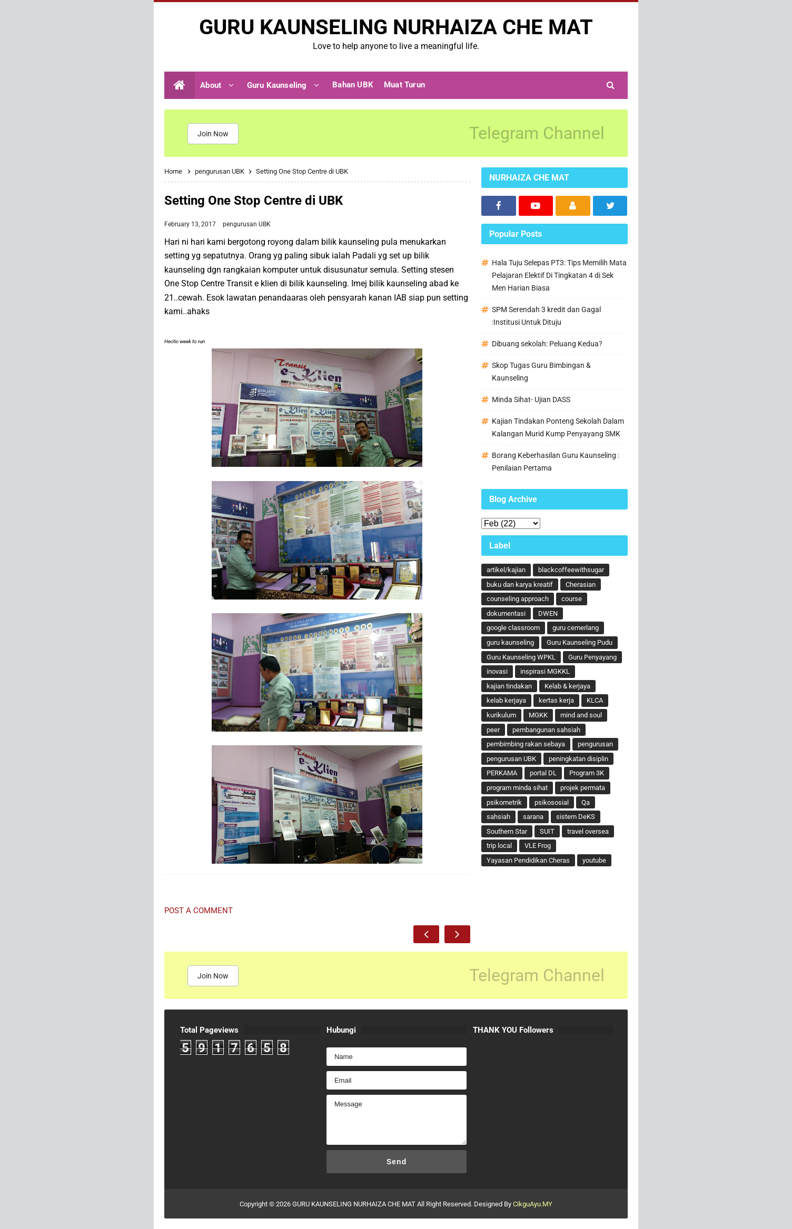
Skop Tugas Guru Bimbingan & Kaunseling (541, 371)
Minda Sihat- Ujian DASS (531, 399)
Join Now (213, 133)
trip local (499, 846)
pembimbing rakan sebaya (526, 744)
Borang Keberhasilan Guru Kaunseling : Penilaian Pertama (555, 461)
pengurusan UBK (247, 224)
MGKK (538, 715)
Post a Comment (198, 910)
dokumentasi (506, 613)
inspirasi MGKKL (545, 671)
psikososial (551, 802)
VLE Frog (537, 846)
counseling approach (518, 599)
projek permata (582, 788)
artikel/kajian (506, 570)
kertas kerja (556, 700)
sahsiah (498, 817)
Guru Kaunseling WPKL (521, 657)
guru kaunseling (510, 642)
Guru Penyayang (592, 657)
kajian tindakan (509, 686)
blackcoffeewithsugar (571, 570)
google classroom (513, 628)
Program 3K (586, 773)
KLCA (595, 700)
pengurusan (595, 744)
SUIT (547, 831)
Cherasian (581, 584)
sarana (533, 817)
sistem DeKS (575, 817)
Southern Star (507, 831)
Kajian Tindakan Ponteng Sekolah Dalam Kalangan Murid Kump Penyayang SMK (558, 427)
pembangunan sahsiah (546, 730)
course (571, 599)
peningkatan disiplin (578, 759)
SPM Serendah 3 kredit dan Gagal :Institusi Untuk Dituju (546, 315)
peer (493, 730)
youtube (594, 860)
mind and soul (581, 715)
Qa (585, 802)
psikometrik (504, 802)
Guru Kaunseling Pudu (579, 642)
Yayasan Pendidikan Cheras (528, 860)
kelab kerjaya (506, 700)
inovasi (497, 671)
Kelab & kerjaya (567, 686)
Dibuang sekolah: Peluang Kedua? (547, 343)
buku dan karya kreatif (520, 584)
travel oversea (588, 831)
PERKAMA (502, 773)
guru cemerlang (575, 628)
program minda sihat (517, 788)
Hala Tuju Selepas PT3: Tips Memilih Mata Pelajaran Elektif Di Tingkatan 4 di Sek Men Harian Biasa (559, 275)
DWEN (548, 613)
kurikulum (501, 715)
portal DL (543, 773)
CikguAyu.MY (532, 1204)
